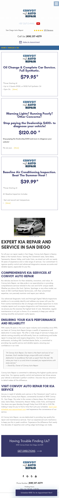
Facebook (23, 477)
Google (27, 477)
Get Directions (26, 451)
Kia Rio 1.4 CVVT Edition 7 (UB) (21, 236)
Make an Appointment (31, 42)
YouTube (36, 477)
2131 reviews (48, 30)
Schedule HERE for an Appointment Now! (36, 493)
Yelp (32, 477)
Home (3, 48)
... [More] (13, 89)
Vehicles (11, 48)
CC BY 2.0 (42, 236)
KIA (18, 48)
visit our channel (27, 23)
